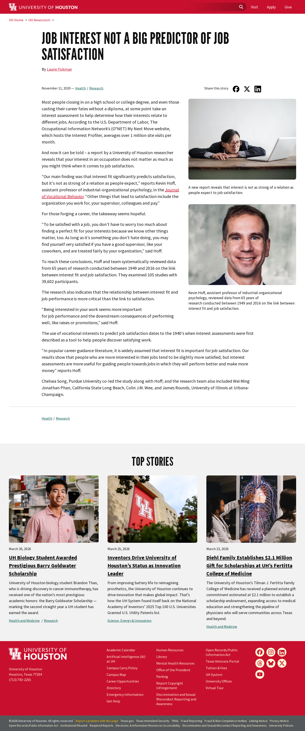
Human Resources (170, 650)
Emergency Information (125, 694)
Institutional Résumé (74, 725)
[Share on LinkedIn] (257, 89)
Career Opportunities (123, 681)
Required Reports (101, 725)
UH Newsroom (39, 20)
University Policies (281, 725)
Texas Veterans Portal (222, 661)
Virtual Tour (215, 688)
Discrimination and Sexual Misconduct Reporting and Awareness (176, 699)
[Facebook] (259, 652)
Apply (271, 7)
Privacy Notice (279, 721)
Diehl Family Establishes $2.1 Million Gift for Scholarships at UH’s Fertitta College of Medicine (249, 565)
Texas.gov (127, 721)
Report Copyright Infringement (169, 685)
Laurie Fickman (59, 69)
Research (96, 88)
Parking (162, 676)
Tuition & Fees (216, 668)
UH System (214, 674)
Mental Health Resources (175, 663)
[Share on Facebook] (236, 89)
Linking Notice (258, 721)
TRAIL (175, 721)
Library (161, 656)
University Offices (219, 681)
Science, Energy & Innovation (129, 620)
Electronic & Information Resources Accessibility (148, 725)
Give (288, 7)
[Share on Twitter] (247, 89)
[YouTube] (259, 674)
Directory (114, 688)
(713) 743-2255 (20, 679)
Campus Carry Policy (122, 668)
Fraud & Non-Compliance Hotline (226, 721)
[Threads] (259, 663)
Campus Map (116, 674)
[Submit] (241, 7)
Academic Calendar (121, 650)
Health (80, 88)
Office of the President (173, 670)
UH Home (16, 20)
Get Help (113, 701)
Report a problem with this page (97, 721)
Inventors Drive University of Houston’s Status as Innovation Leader (144, 565)
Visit (254, 7)
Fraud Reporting (191, 721)
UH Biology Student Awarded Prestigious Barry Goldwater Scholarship (43, 565)
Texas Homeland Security (152, 721)
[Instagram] (270, 652)
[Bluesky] (270, 663)
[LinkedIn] (282, 652)
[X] (282, 663)
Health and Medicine (24, 620)
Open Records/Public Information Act (222, 652)
